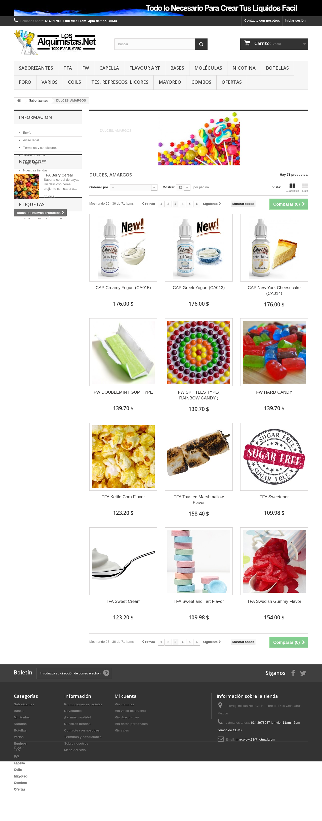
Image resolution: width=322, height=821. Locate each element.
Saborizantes (36, 68)
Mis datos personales (131, 724)
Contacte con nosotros (262, 20)
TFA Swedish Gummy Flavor (274, 601)
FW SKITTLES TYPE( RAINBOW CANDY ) (199, 395)
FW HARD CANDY (274, 392)
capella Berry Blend (31, 272)
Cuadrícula (292, 187)
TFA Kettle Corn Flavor (123, 496)
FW (85, 68)
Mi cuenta (125, 696)
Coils (74, 82)
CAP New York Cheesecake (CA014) (274, 290)
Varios (50, 82)
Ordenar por (98, 187)
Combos (201, 82)
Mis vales (121, 730)
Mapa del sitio (75, 750)
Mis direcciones (126, 717)
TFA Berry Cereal (58, 201)
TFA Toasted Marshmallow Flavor (199, 499)
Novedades (33, 187)
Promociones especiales (83, 704)
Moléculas (208, 68)
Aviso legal (30, 138)
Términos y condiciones (39, 146)
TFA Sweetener (274, 496)
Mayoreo (170, 82)
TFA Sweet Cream (123, 601)
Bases (177, 68)
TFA (67, 68)
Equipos (20, 743)
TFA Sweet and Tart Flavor (199, 601)
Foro (25, 82)
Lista (305, 187)
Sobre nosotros (33, 153)
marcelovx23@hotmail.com (255, 739)
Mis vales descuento (130, 711)
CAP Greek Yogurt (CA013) (199, 287)
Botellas (277, 68)
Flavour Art (144, 68)
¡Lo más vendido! (77, 717)
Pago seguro (32, 161)
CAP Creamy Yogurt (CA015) (123, 287)
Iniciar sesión (295, 20)
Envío (26, 130)
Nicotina (244, 68)
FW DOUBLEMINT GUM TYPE (123, 392)
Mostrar (169, 187)
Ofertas (232, 82)
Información (35, 117)
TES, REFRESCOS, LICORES (119, 82)
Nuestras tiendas (35, 168)
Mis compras (124, 704)
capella (109, 68)
